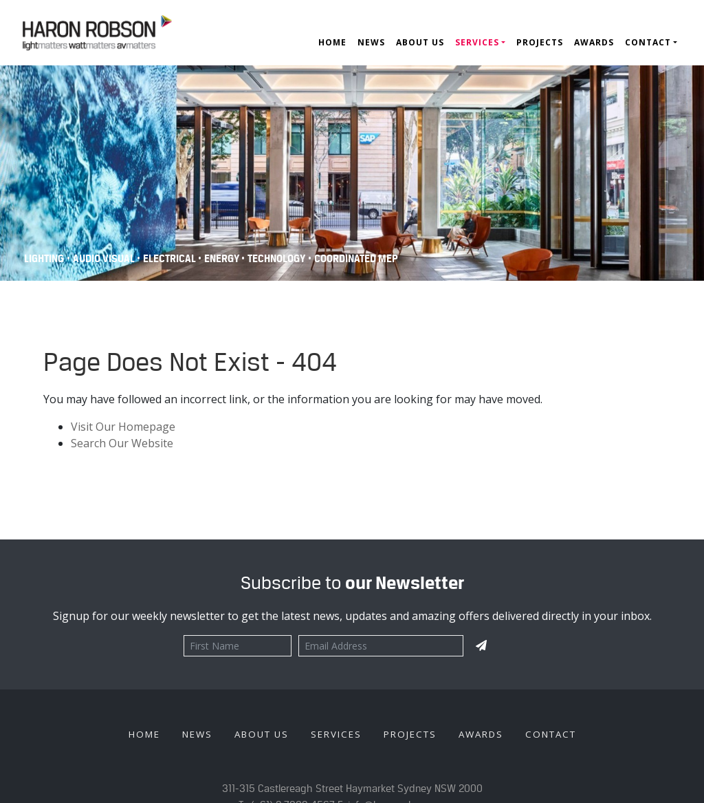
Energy (222, 259)
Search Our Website (122, 443)
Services (477, 42)
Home (332, 42)
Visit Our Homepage (123, 426)
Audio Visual (105, 259)
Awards (594, 42)
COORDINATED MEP (356, 259)
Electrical (170, 259)
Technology (276, 259)
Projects (539, 42)
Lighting (44, 259)
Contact (648, 42)
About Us (420, 42)
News (371, 42)
